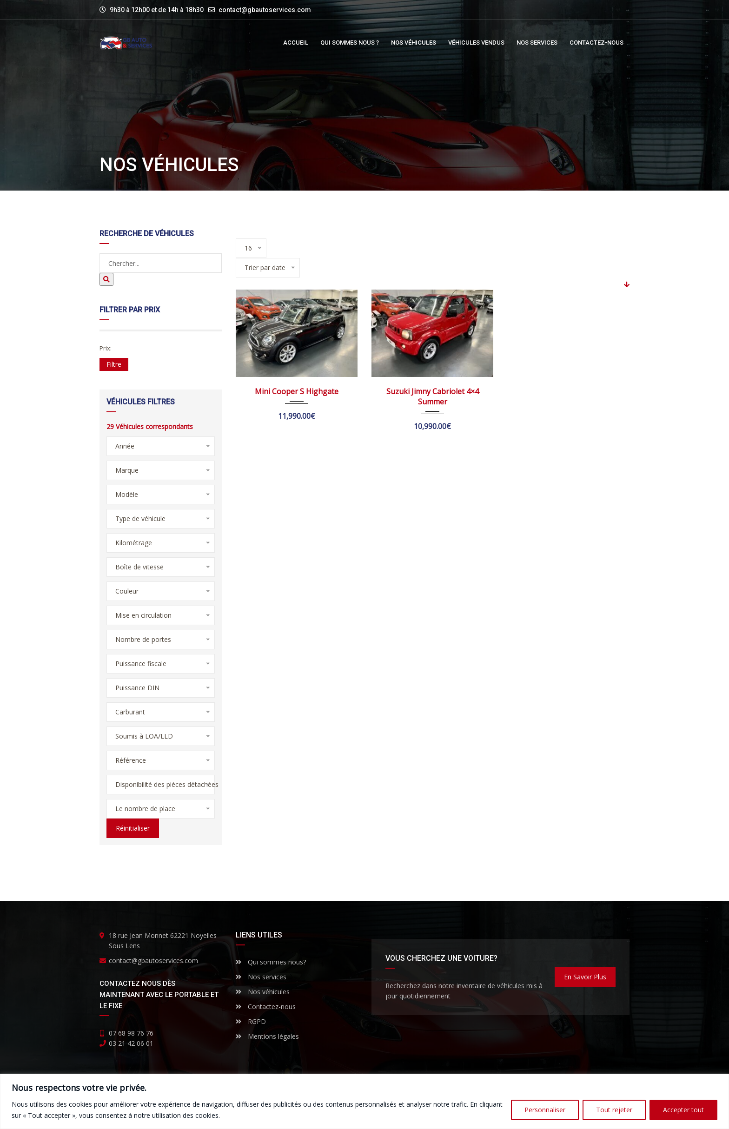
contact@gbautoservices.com (265, 9)
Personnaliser (544, 1109)
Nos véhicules (263, 991)
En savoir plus (585, 976)
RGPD (251, 1021)
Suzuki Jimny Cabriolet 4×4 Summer (432, 396)
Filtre (113, 364)
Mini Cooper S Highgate (296, 391)
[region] (364, 1101)
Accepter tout (683, 1109)
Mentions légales (267, 1036)
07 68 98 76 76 (131, 1033)
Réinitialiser (133, 828)
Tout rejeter (614, 1109)
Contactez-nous (266, 1006)
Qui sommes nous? (271, 961)
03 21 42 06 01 (131, 1043)
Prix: (105, 348)
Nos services (261, 976)
